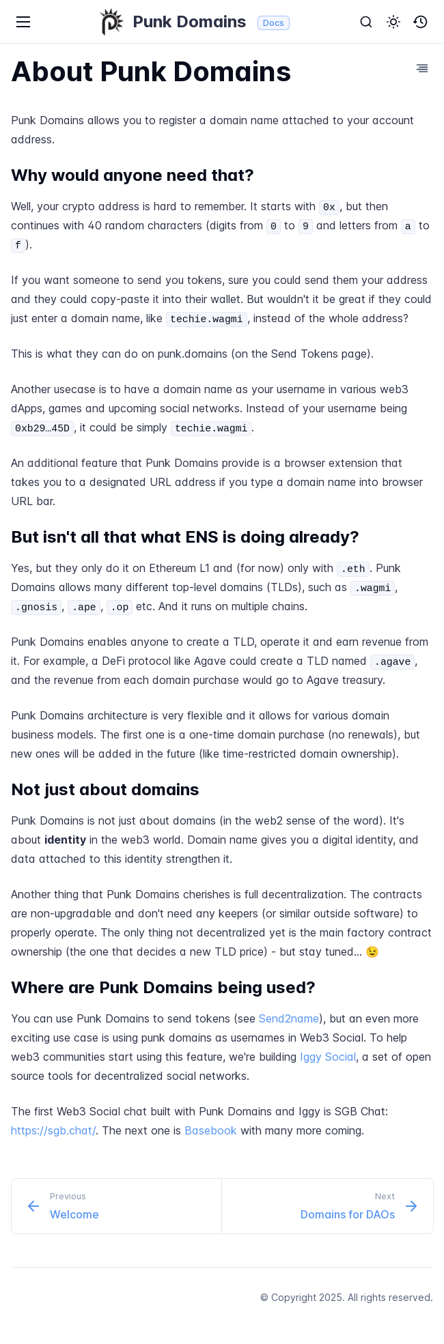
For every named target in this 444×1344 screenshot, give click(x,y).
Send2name (289, 1018)
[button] (393, 21)
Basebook (210, 1130)
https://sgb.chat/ (53, 1130)
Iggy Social (328, 1056)
